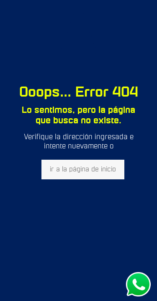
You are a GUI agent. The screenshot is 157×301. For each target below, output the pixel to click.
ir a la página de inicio (83, 169)
